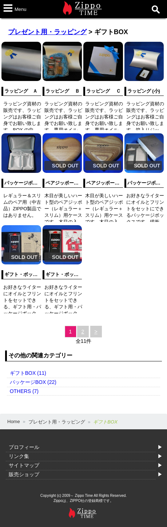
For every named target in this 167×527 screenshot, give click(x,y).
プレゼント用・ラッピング (47, 32)
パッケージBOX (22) (33, 382)
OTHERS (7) (24, 391)
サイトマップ (24, 465)
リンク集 (19, 456)
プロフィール (24, 447)
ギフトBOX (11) (28, 373)
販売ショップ (24, 474)
